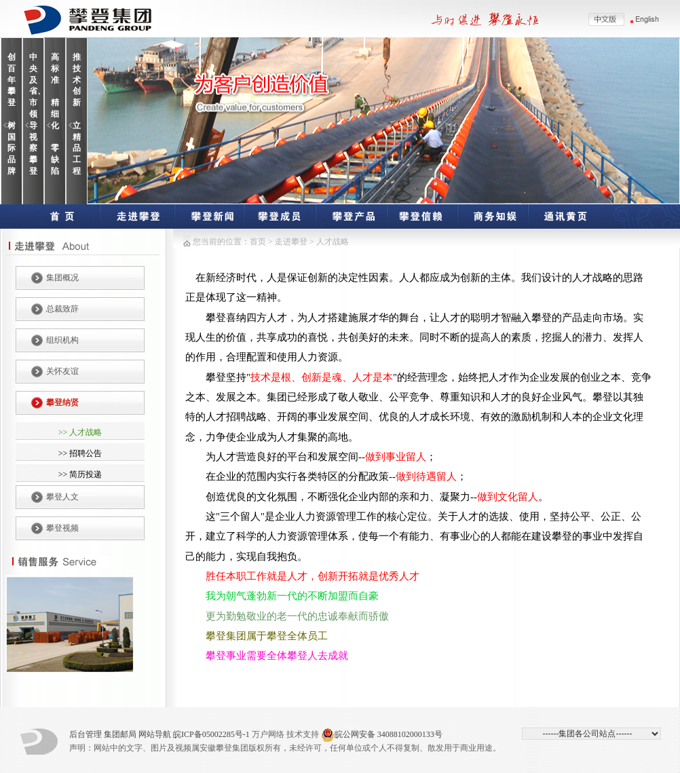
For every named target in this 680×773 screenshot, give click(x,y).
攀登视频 (62, 528)
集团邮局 (120, 734)
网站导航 (154, 734)
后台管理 (85, 734)
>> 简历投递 (80, 474)
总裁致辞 (62, 309)
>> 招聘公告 (80, 453)
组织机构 (62, 340)
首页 (258, 241)
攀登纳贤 (62, 402)
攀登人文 (62, 497)
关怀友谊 (62, 371)
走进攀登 (292, 241)
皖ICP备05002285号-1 (211, 734)
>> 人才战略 (80, 432)
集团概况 (62, 277)
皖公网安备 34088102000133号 (381, 734)
